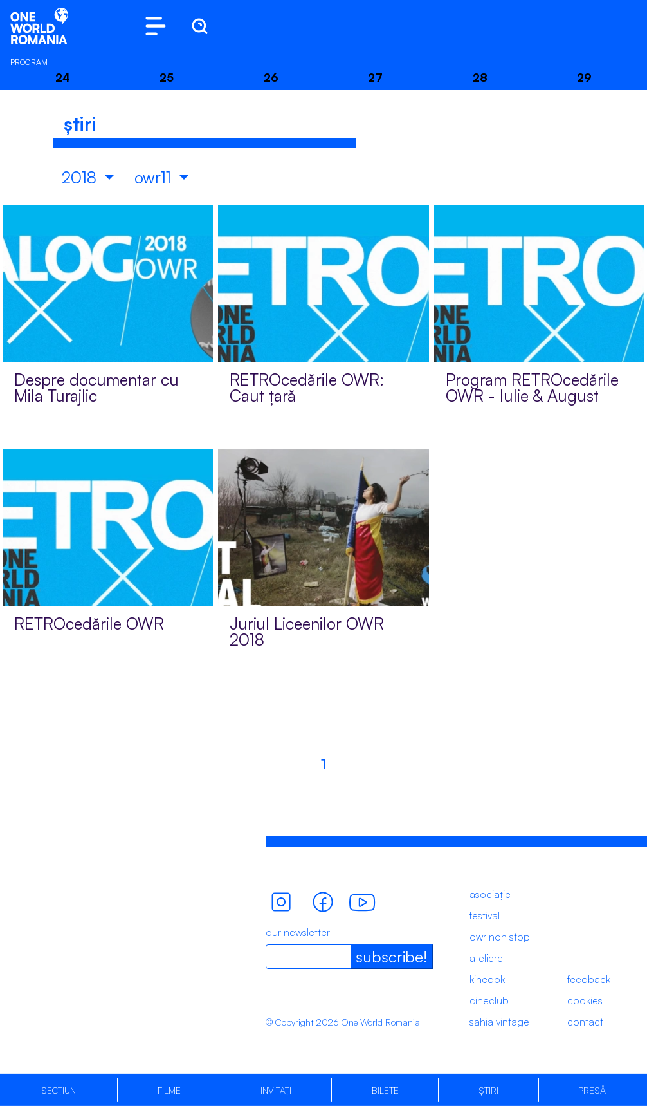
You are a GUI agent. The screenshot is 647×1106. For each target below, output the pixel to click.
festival (484, 915)
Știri (488, 1090)
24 (62, 77)
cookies (585, 1000)
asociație (490, 894)
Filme (169, 1090)
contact (585, 1021)
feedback (588, 979)
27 (375, 77)
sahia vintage (499, 1021)
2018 (81, 177)
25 (166, 77)
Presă (592, 1090)
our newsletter (298, 932)
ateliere (486, 957)
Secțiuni (59, 1090)
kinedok (487, 979)
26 (271, 77)
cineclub (489, 1000)
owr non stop (499, 936)
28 (480, 77)
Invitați (275, 1090)
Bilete (385, 1090)
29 (584, 77)
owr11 (155, 177)
